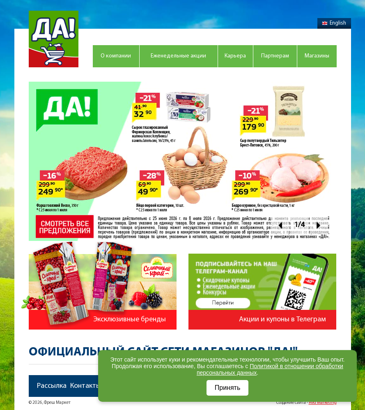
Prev (280, 225)
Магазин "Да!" (53, 39)
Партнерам (275, 56)
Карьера (235, 56)
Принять (228, 387)
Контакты (85, 386)
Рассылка (52, 386)
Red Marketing (323, 403)
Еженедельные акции (178, 56)
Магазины (317, 56)
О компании (116, 56)
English (334, 23)
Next (319, 225)
